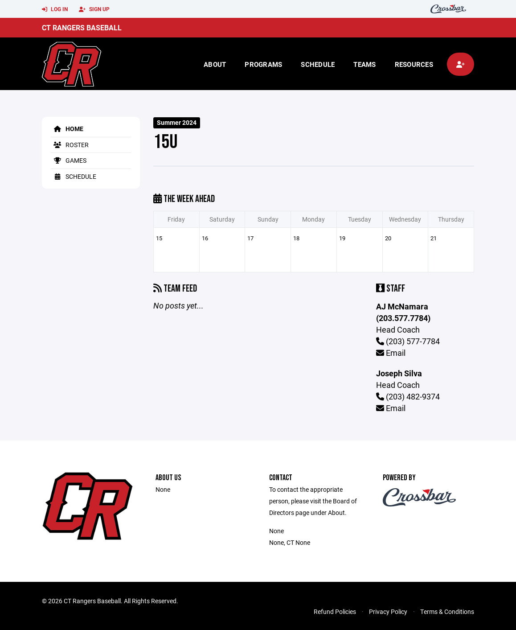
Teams (364, 64)
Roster (70, 144)
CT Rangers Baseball (82, 27)
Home (67, 128)
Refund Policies (335, 611)
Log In (55, 9)
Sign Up (94, 9)
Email (390, 352)
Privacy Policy (388, 611)
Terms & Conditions (447, 611)
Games (68, 160)
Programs (263, 64)
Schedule (318, 64)
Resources (414, 64)
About (215, 64)
